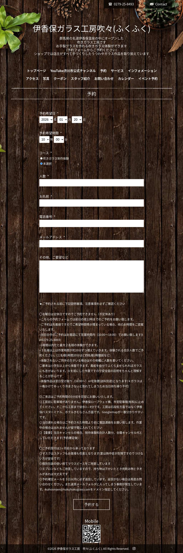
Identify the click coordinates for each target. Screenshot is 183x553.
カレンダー (126, 78)
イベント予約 (148, 78)
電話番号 (47, 216)
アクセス (32, 78)
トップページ (36, 70)
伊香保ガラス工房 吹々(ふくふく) (79, 548)
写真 (46, 78)
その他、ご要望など (53, 257)
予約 (103, 70)
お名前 (45, 196)
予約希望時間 (50, 133)
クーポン (60, 78)
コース (45, 152)
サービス (117, 70)
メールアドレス (52, 237)
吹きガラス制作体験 (56, 158)
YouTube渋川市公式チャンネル (73, 70)
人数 (44, 176)
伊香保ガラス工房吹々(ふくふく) (91, 28)
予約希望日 (48, 113)
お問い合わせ (104, 78)
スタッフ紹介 (80, 78)
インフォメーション (142, 70)
